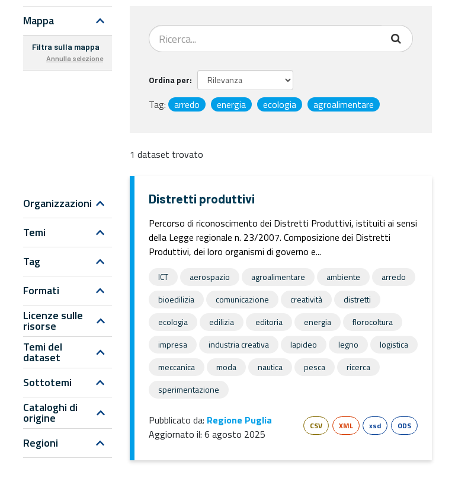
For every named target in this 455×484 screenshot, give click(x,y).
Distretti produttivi (202, 198)
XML (346, 425)
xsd (375, 425)
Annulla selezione (74, 58)
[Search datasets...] (265, 38)
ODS (404, 425)
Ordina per (169, 80)
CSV (316, 425)
